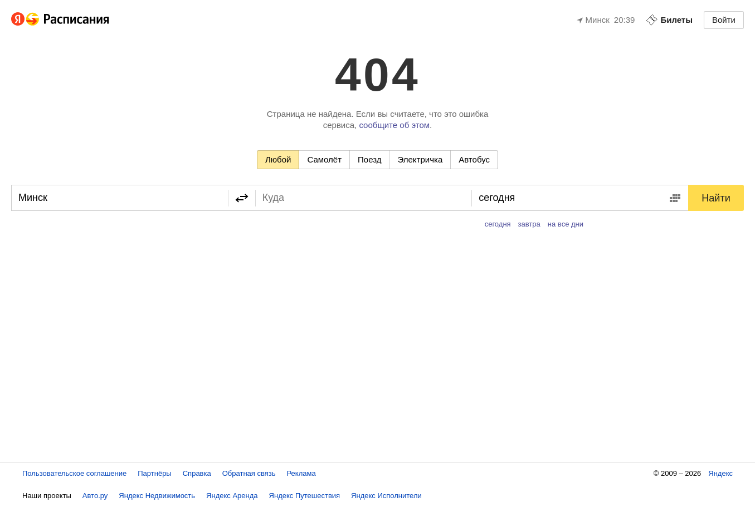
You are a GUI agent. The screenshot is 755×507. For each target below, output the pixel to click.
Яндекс (720, 473)
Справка (197, 473)
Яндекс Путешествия (304, 495)
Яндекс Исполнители (386, 495)
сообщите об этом (394, 125)
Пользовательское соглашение (74, 473)
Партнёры (154, 473)
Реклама (301, 473)
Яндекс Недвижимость (157, 495)
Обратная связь (249, 473)
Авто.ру (95, 495)
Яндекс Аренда (231, 495)
